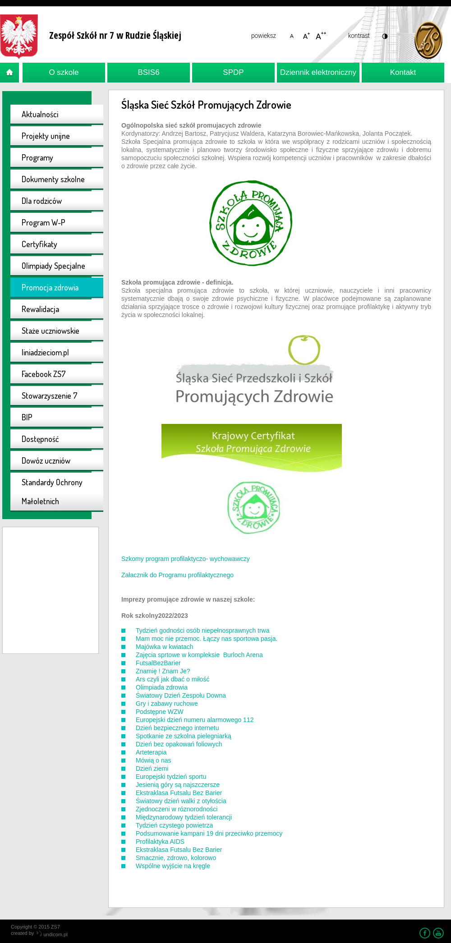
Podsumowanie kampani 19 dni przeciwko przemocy (209, 833)
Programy (37, 157)
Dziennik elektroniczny (318, 72)
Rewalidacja (40, 309)
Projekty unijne (46, 136)
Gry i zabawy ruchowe (167, 703)
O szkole (63, 72)
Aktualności (40, 114)
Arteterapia (151, 752)
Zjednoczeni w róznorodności (176, 809)
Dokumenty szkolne (53, 179)
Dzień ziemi (152, 768)
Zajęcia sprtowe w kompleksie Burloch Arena (199, 654)
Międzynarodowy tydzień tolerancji (184, 817)
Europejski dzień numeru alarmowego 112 (194, 719)
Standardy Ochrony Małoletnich (52, 491)
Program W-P (43, 222)
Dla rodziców (42, 201)
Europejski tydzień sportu (171, 776)
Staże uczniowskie (50, 331)
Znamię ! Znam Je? (163, 671)
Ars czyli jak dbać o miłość (172, 679)
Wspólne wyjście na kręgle (173, 865)
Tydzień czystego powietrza (174, 825)
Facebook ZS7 (44, 374)
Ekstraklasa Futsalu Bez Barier (179, 792)
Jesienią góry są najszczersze (178, 784)
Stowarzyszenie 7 (50, 395)
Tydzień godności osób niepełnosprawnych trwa (203, 630)
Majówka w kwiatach (164, 646)
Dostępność (40, 439)
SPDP (233, 72)
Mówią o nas (153, 760)
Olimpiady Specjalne (53, 266)
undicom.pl (52, 934)
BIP (27, 417)
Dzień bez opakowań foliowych (179, 744)
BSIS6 (148, 72)
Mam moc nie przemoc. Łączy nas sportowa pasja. (206, 638)
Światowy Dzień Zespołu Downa (181, 695)
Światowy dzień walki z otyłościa (181, 801)
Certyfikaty (39, 244)
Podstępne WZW (160, 711)
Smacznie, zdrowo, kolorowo (176, 857)
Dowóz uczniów (46, 460)
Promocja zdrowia (50, 287)
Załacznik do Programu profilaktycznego (177, 575)
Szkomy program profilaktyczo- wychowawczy (185, 558)
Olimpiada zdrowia (162, 687)
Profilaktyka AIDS (160, 841)
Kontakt (403, 72)
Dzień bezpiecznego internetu (177, 727)
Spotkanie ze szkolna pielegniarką (183, 736)
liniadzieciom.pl (45, 352)
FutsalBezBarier (158, 663)
